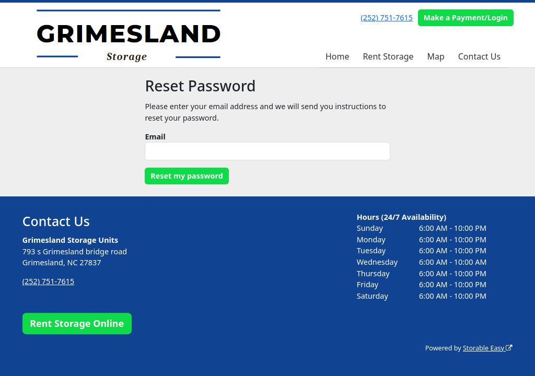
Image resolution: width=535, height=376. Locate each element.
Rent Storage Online (77, 323)
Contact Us (479, 56)
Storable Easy (488, 348)
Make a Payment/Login (466, 17)
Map (435, 56)
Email (155, 137)
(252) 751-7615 (387, 17)
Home (337, 56)
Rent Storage (388, 56)
